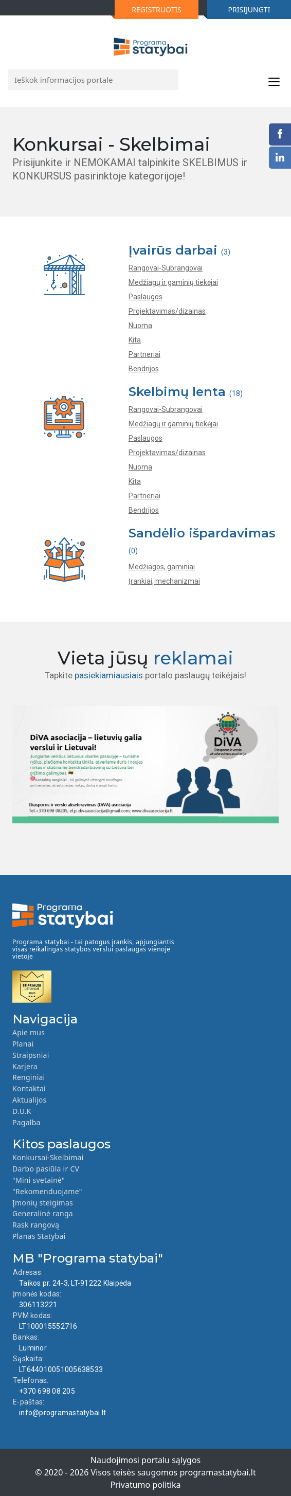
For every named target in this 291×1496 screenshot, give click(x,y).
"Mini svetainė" (38, 1180)
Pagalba (26, 1122)
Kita (135, 340)
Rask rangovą (35, 1225)
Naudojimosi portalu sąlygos (145, 1460)
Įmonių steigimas (42, 1202)
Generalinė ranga (42, 1213)
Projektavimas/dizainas (167, 311)
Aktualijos (29, 1100)
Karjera (25, 1066)
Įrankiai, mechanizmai (164, 581)
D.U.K (21, 1111)
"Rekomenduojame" (47, 1191)
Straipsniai (30, 1055)
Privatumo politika (145, 1484)
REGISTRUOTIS (148, 12)
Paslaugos (145, 297)
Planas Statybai (38, 1236)
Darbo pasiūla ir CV (45, 1169)
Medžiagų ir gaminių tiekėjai (173, 282)
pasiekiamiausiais (109, 675)
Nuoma (140, 325)
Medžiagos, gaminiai (162, 567)
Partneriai (144, 354)
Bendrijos (144, 369)
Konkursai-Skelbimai (48, 1157)
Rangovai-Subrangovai (166, 268)
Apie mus (28, 1032)
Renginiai (28, 1077)
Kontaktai (29, 1088)
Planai (23, 1044)
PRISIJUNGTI (238, 12)
